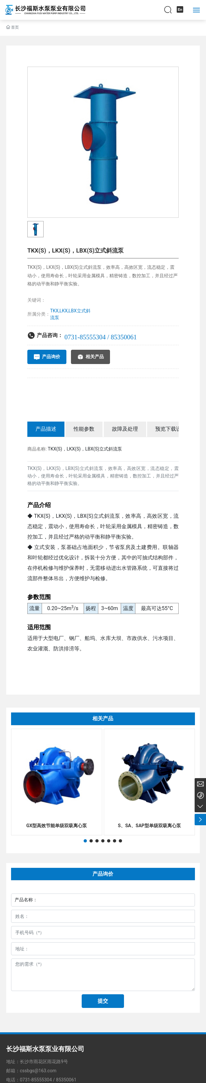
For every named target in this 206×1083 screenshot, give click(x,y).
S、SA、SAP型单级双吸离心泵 (149, 825)
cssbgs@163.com (38, 1070)
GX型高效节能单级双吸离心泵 (56, 825)
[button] (85, 840)
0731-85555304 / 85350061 (100, 337)
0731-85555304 (36, 1079)
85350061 (66, 1079)
